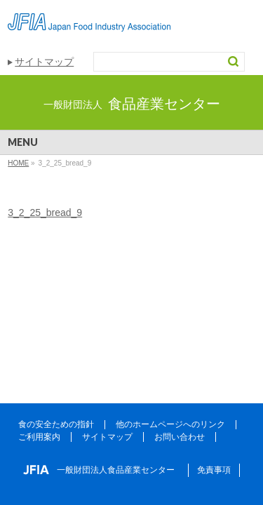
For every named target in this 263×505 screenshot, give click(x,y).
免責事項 (214, 470)
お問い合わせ (179, 437)
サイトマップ (44, 61)
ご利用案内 (39, 437)
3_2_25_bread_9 (45, 212)
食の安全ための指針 (56, 424)
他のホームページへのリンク (170, 424)
